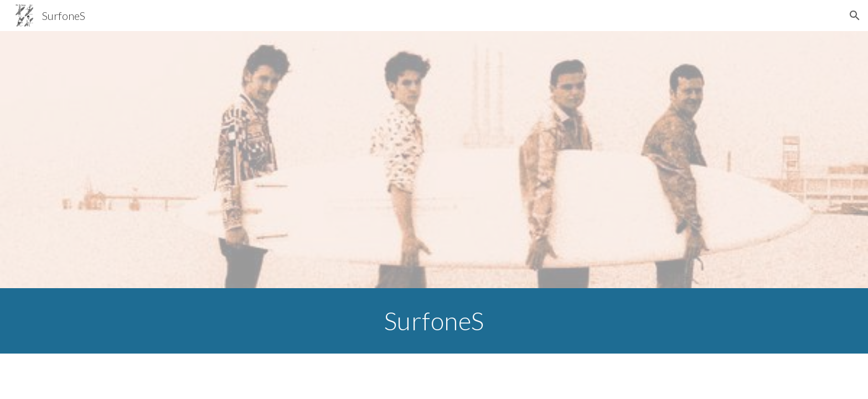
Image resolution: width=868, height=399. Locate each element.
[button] (854, 15)
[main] (434, 320)
